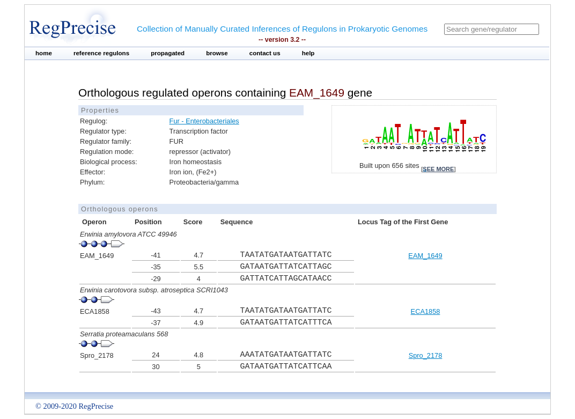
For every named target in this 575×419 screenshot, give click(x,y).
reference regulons (101, 53)
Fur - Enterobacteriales (204, 121)
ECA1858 (425, 311)
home (43, 53)
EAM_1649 (425, 256)
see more (438, 169)
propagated (168, 53)
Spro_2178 (426, 355)
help (308, 53)
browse (217, 53)
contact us (265, 53)
